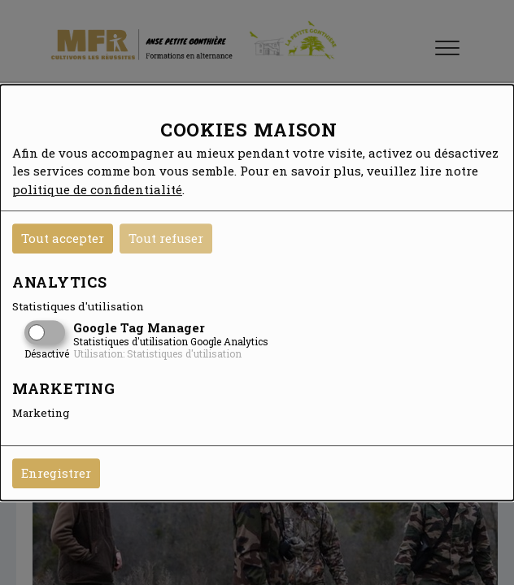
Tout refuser (165, 238)
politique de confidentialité (97, 189)
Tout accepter (62, 238)
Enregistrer (56, 473)
